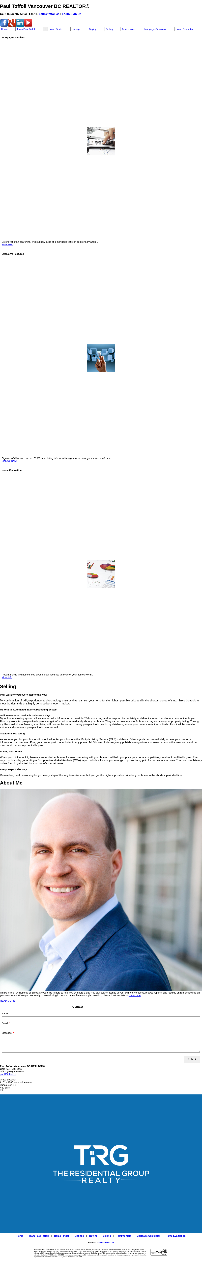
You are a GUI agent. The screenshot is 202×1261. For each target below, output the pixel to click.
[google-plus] (12, 25)
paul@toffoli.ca (49, 14)
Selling (109, 29)
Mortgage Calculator (155, 29)
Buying (93, 29)
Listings (76, 29)
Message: (7, 1033)
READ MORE (7, 1000)
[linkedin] (20, 25)
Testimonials (128, 29)
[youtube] (28, 25)
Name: (6, 1013)
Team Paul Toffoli (26, 29)
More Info (7, 677)
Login (66, 14)
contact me (135, 995)
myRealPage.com (106, 1242)
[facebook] (4, 25)
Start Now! (7, 244)
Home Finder (55, 29)
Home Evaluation (185, 29)
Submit (192, 1059)
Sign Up (76, 14)
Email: (5, 1023)
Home (4, 29)
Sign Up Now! (9, 461)
